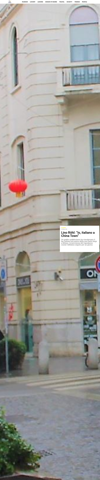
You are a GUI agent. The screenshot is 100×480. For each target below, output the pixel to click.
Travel (61, 2)
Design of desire (51, 2)
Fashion (25, 2)
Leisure (40, 2)
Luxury (32, 2)
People (84, 2)
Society (69, 2)
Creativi (63, 227)
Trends (77, 2)
